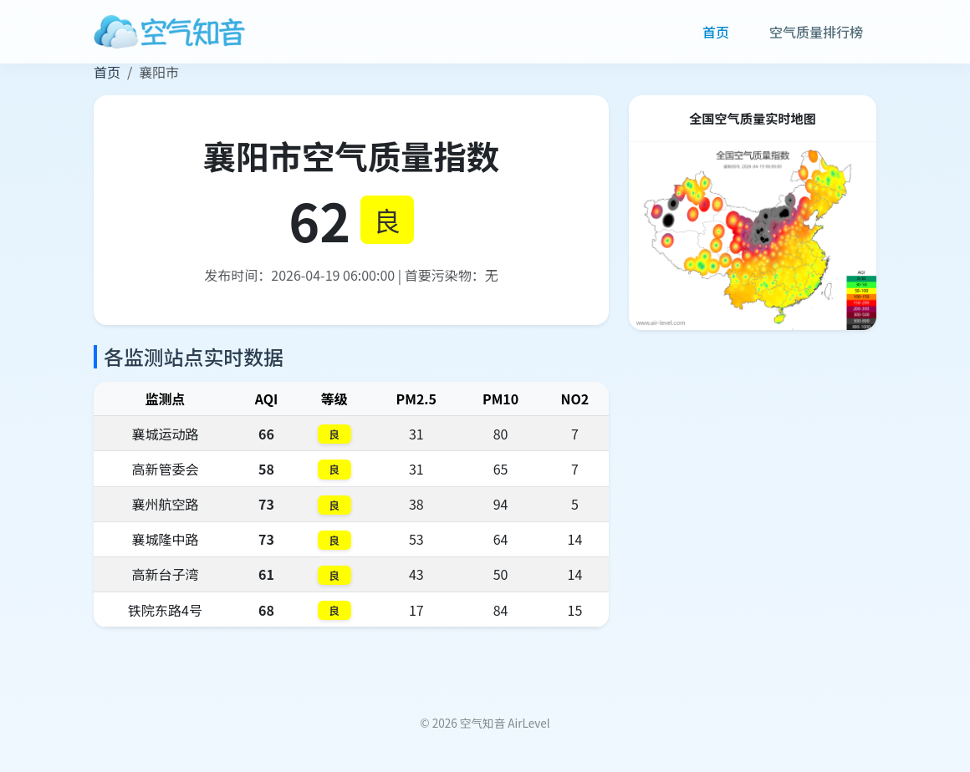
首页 (715, 32)
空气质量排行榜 (816, 32)
